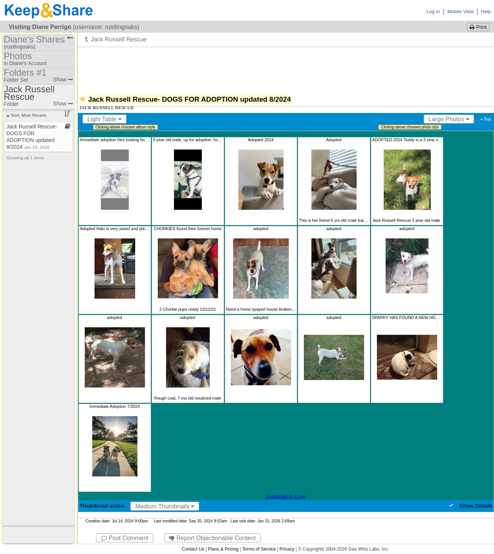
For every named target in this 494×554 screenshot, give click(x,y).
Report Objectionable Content (212, 538)
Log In (433, 11)
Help (486, 11)
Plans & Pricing (223, 549)
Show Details (475, 505)
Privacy (286, 549)
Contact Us (193, 549)
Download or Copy (286, 496)
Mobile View (460, 11)
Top (485, 119)
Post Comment (124, 538)
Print (478, 27)
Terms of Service (259, 549)
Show (63, 79)
